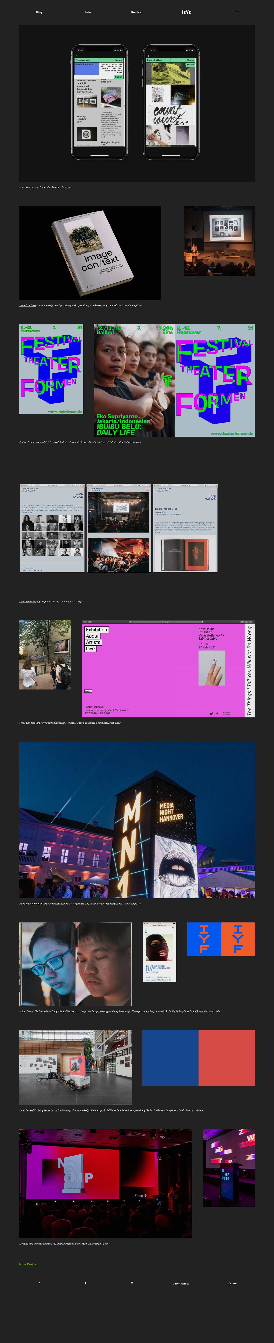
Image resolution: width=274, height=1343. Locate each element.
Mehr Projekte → (31, 1309)
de (232, 1328)
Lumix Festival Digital (30, 616)
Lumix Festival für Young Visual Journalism (41, 1145)
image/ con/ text (27, 310)
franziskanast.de (27, 187)
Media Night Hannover (30, 928)
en (237, 1328)
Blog (39, 12)
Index (235, 12)
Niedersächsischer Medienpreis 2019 (37, 1283)
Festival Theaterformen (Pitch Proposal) (40, 452)
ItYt (186, 12)
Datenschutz (186, 1328)
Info (88, 12)
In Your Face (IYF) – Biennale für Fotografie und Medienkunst (50, 1041)
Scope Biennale (27, 742)
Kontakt (137, 12)
